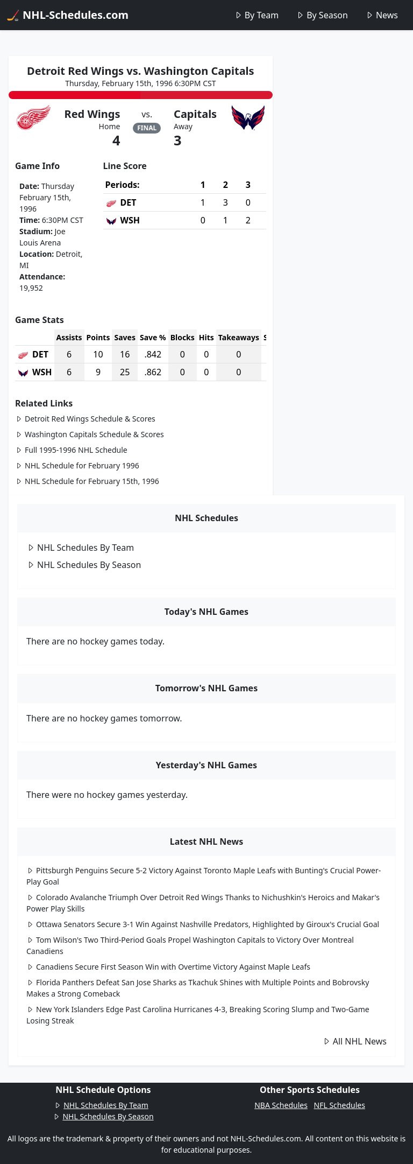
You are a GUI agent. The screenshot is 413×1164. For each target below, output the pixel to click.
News (381, 15)
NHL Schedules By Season (83, 565)
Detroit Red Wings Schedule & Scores (85, 418)
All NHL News (354, 1041)
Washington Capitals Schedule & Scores (89, 434)
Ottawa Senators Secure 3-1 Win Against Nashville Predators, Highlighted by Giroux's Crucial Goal (202, 924)
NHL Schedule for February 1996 (77, 465)
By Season (322, 15)
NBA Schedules (281, 1105)
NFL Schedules (339, 1105)
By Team (256, 15)
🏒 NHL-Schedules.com (67, 15)
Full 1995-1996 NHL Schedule (71, 450)
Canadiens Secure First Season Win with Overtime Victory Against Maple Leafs (168, 967)
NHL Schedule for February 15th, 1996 (87, 481)
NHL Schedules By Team (80, 547)
